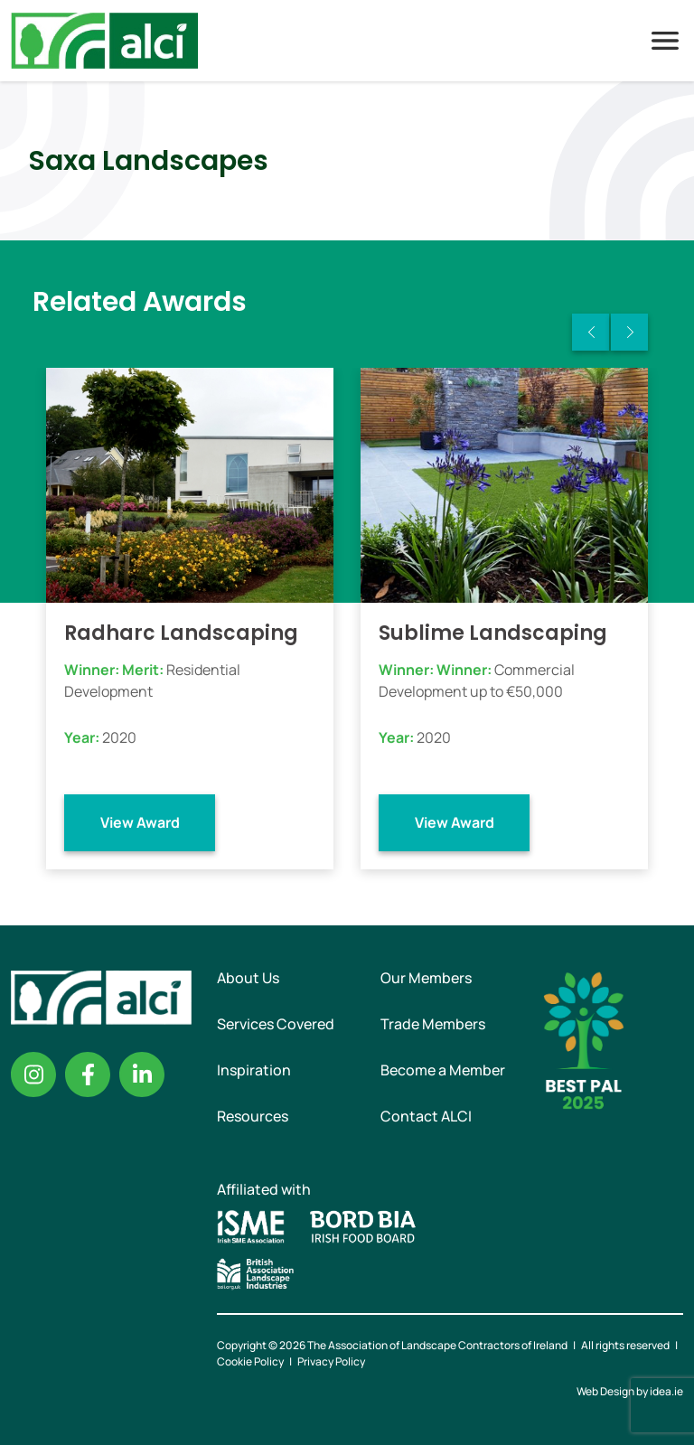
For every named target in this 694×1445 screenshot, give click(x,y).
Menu (665, 41)
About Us (248, 978)
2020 (119, 737)
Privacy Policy (331, 1361)
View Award (140, 822)
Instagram (33, 1074)
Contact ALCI (426, 1116)
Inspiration (254, 1070)
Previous (590, 332)
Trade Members (432, 1024)
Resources (252, 1116)
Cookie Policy (250, 1361)
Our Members (426, 978)
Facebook (87, 1074)
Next (629, 332)
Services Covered (275, 1024)
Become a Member (442, 1070)
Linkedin (141, 1074)
